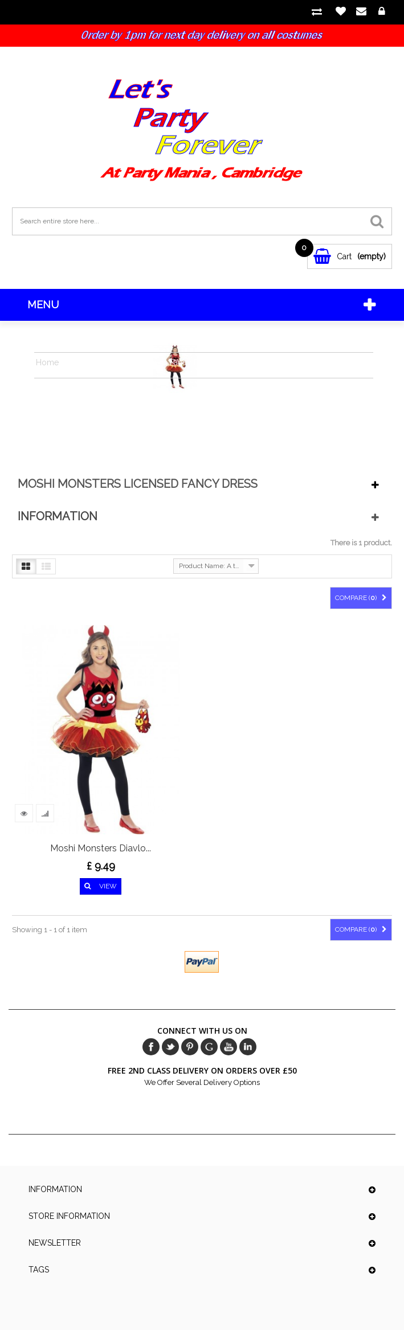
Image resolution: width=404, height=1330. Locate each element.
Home (47, 362)
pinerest (189, 1046)
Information (57, 516)
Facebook (151, 1046)
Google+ (209, 1046)
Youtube (228, 1046)
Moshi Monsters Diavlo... (100, 848)
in (247, 1046)
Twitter (170, 1046)
